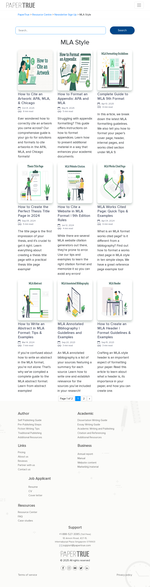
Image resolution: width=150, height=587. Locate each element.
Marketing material (88, 466)
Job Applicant (39, 478)
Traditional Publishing (30, 433)
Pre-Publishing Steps (29, 424)
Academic (85, 413)
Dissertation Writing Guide (92, 420)
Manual (81, 458)
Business (84, 445)
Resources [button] (26, 505)
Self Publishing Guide (30, 420)
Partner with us (26, 465)
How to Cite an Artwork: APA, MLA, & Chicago (34, 98)
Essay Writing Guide (88, 424)
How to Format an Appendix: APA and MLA (73, 98)
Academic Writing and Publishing (95, 428)
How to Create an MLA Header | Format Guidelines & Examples (114, 330)
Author (23, 413)
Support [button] (75, 527)
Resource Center (27, 512)
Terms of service (27, 575)
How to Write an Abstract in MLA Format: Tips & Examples (31, 330)
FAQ (20, 516)
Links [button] (22, 445)
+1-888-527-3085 (69, 534)
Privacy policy (124, 575)
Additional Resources (30, 437)
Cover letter (35, 495)
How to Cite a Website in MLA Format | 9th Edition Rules (74, 213)
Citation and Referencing (91, 433)
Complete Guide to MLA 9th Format (112, 96)
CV (30, 491)
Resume (33, 487)
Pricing (21, 452)
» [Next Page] (89, 398)
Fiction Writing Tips (29, 428)
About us (23, 456)
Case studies (25, 520)
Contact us (24, 469)
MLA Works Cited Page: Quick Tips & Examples (112, 211)
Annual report (85, 454)
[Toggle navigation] (139, 5)
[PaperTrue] (75, 554)
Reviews (22, 461)
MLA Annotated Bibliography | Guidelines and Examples (71, 330)
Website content (87, 462)
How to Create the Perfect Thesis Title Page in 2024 (34, 211)
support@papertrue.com (77, 545)
